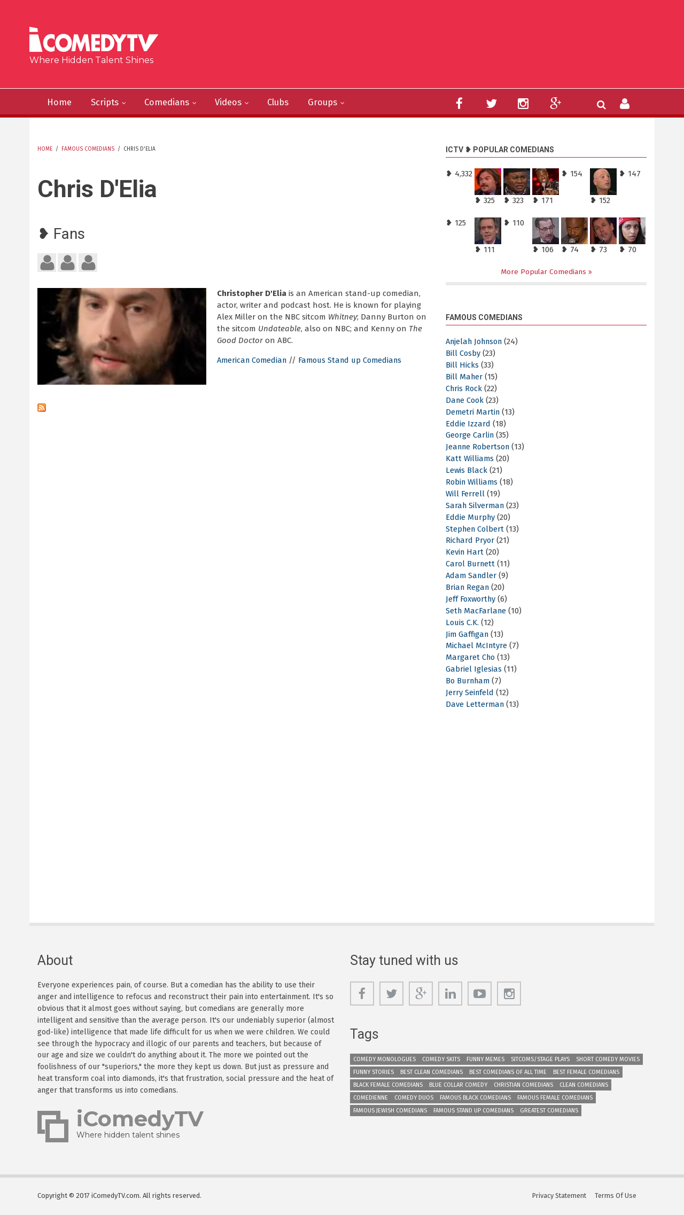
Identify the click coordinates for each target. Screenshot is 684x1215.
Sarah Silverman (476, 505)
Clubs (291, 102)
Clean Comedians (583, 1084)
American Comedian (254, 360)
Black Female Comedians (388, 1084)
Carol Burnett (471, 564)
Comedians (173, 102)
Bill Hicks (462, 365)
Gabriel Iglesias (474, 669)
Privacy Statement (559, 1196)
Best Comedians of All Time (508, 1072)
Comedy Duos (413, 1097)
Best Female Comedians (586, 1072)
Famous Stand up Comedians (356, 360)
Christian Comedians (523, 1084)
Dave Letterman (476, 704)
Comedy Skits (441, 1059)
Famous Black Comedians (475, 1097)
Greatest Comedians (549, 1110)
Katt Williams (470, 459)
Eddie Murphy (471, 517)
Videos (238, 102)
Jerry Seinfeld (470, 693)
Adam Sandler (472, 576)
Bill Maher (465, 376)
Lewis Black (467, 471)
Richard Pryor (471, 541)
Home (60, 102)
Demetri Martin (473, 412)
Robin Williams (473, 482)
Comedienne (370, 1097)
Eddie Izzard (468, 424)
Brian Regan (468, 588)
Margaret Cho (471, 658)
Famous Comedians (87, 149)
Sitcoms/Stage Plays (540, 1059)
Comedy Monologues (384, 1059)
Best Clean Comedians (431, 1072)
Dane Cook (466, 400)
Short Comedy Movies (608, 1059)
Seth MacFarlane (477, 611)
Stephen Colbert (476, 529)
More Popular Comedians (544, 271)
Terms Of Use (617, 1196)
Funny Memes (485, 1059)
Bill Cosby (463, 354)
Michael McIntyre (477, 646)
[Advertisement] (424, 48)
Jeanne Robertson (480, 447)
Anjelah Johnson (477, 342)
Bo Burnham (469, 681)
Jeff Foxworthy (472, 599)
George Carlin (470, 435)
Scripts (108, 102)
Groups (339, 102)
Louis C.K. (463, 622)
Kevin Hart (465, 552)
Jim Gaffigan (468, 634)
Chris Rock (465, 388)
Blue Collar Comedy (458, 1084)
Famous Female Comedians (555, 1097)
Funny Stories (373, 1072)
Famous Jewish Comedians (390, 1110)
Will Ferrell (465, 494)
